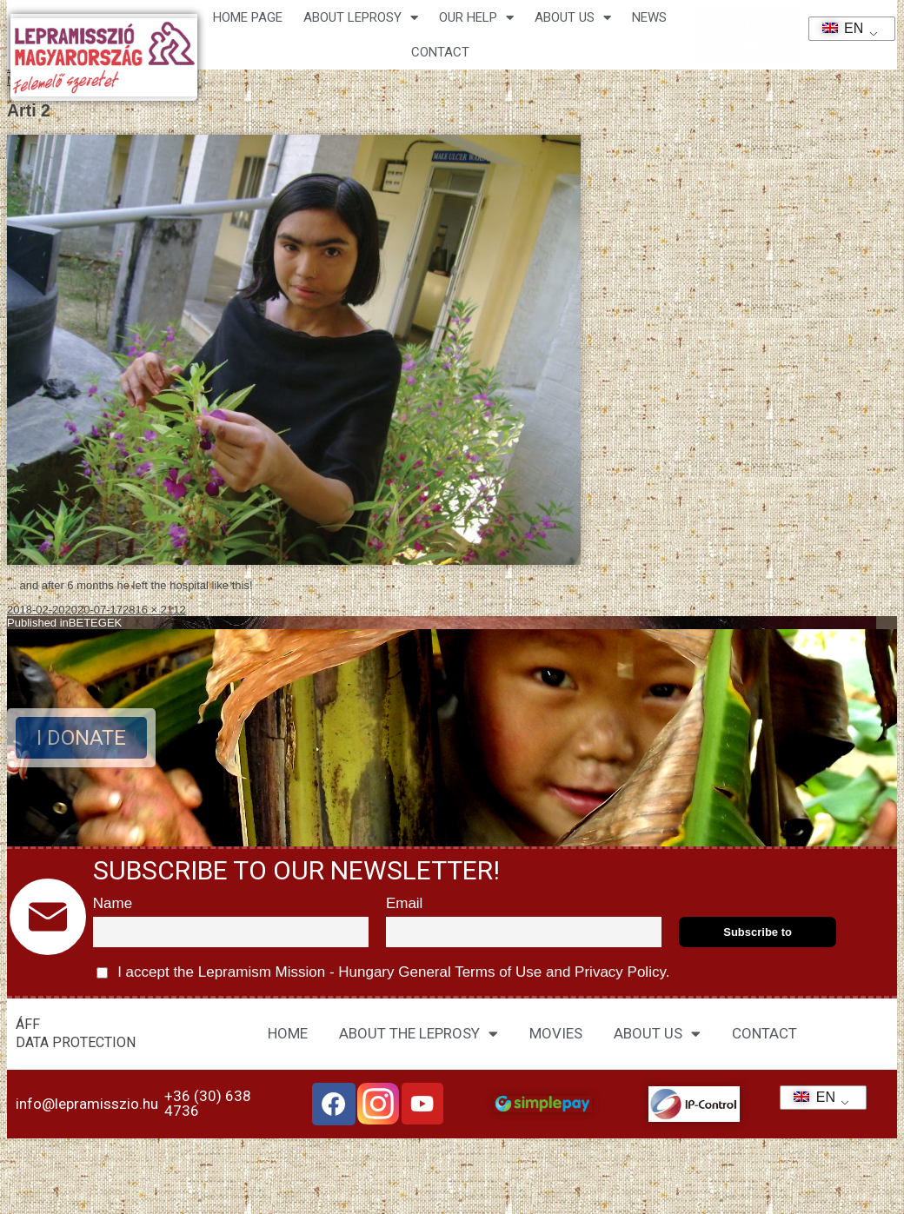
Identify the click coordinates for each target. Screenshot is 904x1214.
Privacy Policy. (619, 972)
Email (404, 903)
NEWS (649, 17)
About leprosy (360, 18)
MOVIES (555, 1033)
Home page (247, 17)
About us (573, 18)
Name (112, 903)
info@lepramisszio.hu (87, 1103)
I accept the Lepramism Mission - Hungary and (383, 973)
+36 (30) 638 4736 (207, 1103)
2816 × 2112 (154, 609)
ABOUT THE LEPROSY (418, 1034)
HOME (288, 1033)
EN (837, 28)
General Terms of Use (470, 972)
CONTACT (440, 52)
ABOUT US (657, 1034)
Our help (476, 18)
